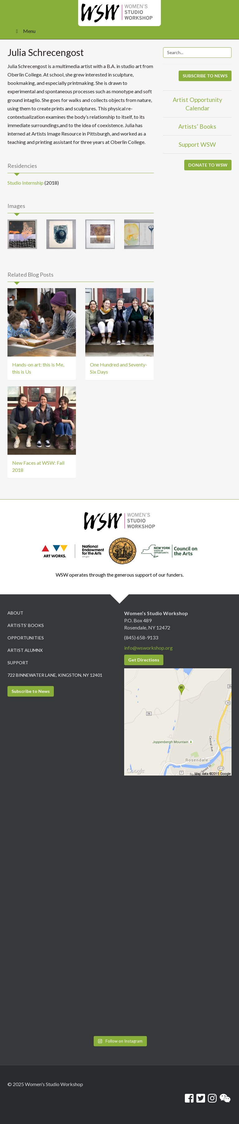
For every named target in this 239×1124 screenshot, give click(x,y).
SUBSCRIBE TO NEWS (205, 75)
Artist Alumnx (25, 650)
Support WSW (197, 144)
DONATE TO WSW (207, 165)
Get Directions (143, 659)
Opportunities (25, 637)
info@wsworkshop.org (148, 648)
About (15, 612)
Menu (24, 31)
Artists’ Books (197, 126)
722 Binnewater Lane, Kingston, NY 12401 (54, 675)
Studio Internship (25, 183)
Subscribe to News (31, 691)
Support (17, 662)
